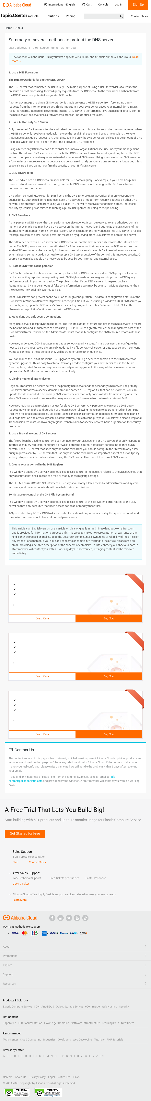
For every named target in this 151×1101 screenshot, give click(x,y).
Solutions (52, 16)
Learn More (42, 618)
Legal (51, 1077)
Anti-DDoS (47, 1006)
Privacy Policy (37, 1077)
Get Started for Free (25, 833)
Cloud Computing (30, 1039)
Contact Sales (139, 16)
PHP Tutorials (115, 1039)
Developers (64, 1039)
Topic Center (10, 1039)
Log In (118, 4)
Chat (15, 862)
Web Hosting (109, 1006)
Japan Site (9, 1023)
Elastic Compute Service (17, 1006)
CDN (37, 1006)
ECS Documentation (30, 1023)
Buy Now (108, 618)
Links (76, 1077)
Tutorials (99, 1039)
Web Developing (82, 1039)
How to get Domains (56, 1023)
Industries (49, 1039)
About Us (20, 1077)
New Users (127, 1023)
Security (124, 1006)
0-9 (102, 1056)
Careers (7, 1077)
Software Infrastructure (85, 1023)
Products (32, 16)
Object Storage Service (69, 1006)
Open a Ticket (21, 883)
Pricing (71, 16)
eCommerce (92, 1006)
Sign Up (138, 4)
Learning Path (110, 1023)
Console (103, 4)
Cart (87, 4)
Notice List (63, 1077)
